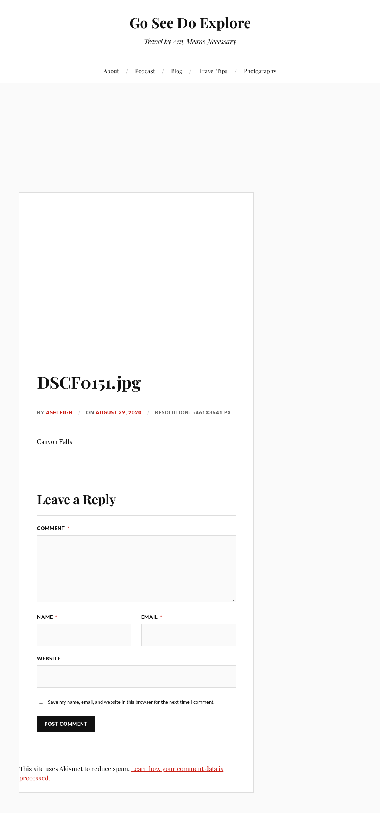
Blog (176, 71)
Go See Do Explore (190, 22)
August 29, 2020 (119, 412)
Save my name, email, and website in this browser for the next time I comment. (131, 702)
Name (47, 617)
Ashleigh (59, 412)
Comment (53, 528)
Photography (260, 71)
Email (152, 617)
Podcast (145, 71)
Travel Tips (213, 71)
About (111, 71)
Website (48, 659)
